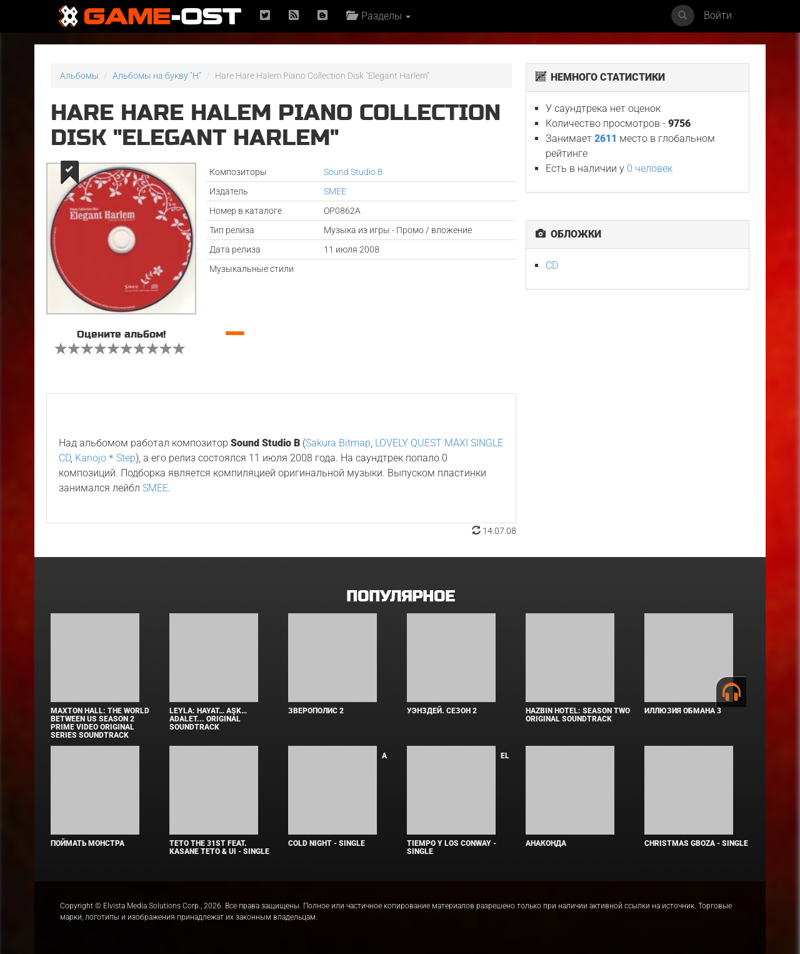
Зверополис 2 (316, 710)
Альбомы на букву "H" (156, 76)
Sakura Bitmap (338, 443)
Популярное (400, 597)
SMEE (335, 191)
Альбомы (79, 76)
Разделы (378, 16)
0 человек (649, 168)
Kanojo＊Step (105, 458)
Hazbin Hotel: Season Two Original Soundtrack (578, 714)
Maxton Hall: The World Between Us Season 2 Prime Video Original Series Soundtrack (100, 723)
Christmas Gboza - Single (696, 843)
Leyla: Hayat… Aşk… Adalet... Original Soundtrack (208, 718)
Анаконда (546, 843)
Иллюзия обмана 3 (682, 710)
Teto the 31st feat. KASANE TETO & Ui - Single (219, 847)
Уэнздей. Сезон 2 (442, 710)
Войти (718, 15)
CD (552, 265)
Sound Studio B (353, 172)
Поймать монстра (87, 843)
